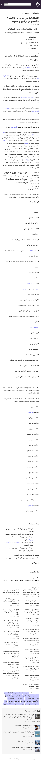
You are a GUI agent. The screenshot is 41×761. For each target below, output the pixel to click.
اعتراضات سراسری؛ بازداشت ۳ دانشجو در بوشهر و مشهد (24, 581)
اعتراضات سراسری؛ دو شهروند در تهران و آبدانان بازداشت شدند (11, 634)
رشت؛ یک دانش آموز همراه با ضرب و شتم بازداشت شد (11, 644)
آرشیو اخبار (35, 13)
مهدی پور (17, 542)
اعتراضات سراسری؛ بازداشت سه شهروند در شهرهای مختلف (31, 602)
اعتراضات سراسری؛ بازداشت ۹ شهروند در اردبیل (31, 676)
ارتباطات (29, 283)
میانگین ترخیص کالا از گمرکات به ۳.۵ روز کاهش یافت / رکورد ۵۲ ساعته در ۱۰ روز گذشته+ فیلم (30, 592)
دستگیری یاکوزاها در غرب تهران (26, 741)
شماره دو (31, 250)
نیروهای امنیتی (27, 67)
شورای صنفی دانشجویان (27, 97)
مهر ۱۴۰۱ (24, 13)
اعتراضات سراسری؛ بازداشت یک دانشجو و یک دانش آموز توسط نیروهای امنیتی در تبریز (11, 673)
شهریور (14, 127)
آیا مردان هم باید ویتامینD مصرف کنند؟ (24, 725)
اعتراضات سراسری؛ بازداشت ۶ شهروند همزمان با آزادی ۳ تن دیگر (11, 612)
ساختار (4, 140)
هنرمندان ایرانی (33, 327)
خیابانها (26, 143)
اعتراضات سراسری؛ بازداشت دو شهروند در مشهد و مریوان (11, 663)
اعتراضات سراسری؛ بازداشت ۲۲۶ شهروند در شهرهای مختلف (31, 611)
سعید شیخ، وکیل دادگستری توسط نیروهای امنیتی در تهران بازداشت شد (11, 601)
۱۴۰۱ (29, 13)
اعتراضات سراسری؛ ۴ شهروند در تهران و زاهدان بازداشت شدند (31, 659)
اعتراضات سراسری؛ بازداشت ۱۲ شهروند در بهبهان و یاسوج (31, 630)
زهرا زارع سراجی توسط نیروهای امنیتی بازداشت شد (31, 685)
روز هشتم (30, 412)
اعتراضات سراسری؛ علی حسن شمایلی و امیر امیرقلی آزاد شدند (11, 591)
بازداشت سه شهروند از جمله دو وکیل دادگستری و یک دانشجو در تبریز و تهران (10, 653)
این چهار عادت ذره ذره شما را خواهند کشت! (23, 747)
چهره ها (36, 289)
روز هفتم (30, 505)
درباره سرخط (19, 759)
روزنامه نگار (26, 159)
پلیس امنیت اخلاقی (28, 695)
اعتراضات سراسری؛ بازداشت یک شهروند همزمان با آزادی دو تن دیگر (31, 640)
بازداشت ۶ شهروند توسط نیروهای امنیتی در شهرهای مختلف (32, 620)
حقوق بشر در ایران (17, 695)
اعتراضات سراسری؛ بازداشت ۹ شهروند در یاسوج (31, 650)
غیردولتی (25, 289)
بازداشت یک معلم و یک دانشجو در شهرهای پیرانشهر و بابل (31, 668)
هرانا (7, 581)
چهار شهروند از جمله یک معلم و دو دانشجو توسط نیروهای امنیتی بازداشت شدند (11, 623)
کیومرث (31, 539)
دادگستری (8, 542)
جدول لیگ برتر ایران (8, 759)
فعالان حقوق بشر (29, 698)
